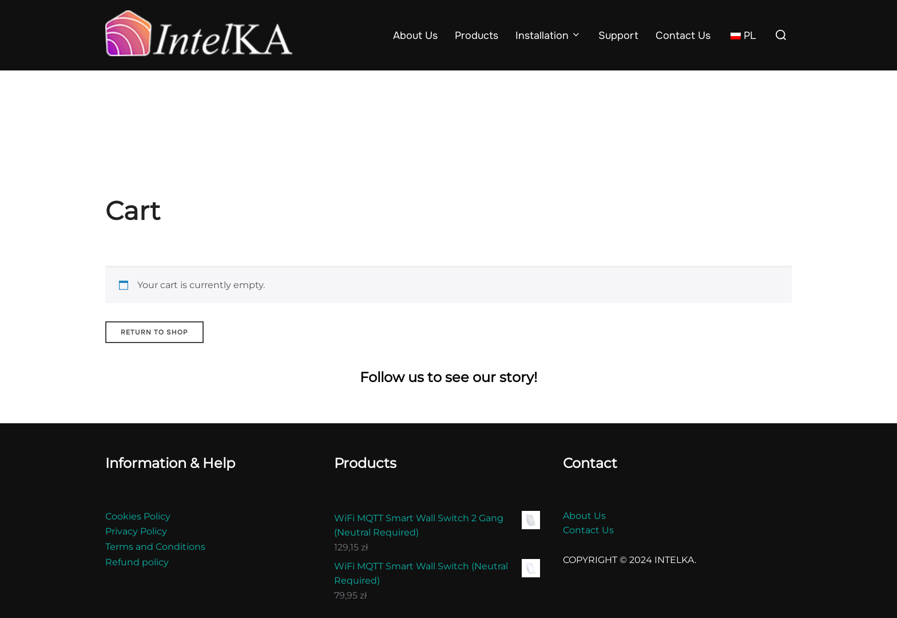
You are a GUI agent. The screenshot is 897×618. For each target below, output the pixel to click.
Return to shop (154, 332)
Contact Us (683, 35)
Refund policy (137, 562)
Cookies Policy (137, 516)
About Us (415, 35)
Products (476, 35)
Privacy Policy (136, 531)
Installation (548, 35)
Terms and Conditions (155, 546)
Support (618, 35)
